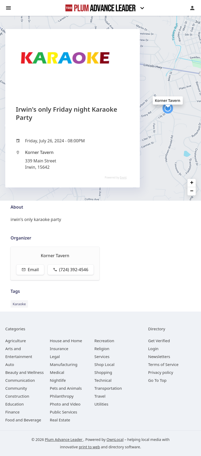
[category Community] (16, 388)
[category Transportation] (108, 388)
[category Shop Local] (104, 364)
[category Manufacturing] (64, 364)
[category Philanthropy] (62, 396)
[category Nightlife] (58, 380)
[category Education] (14, 404)
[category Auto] (9, 364)
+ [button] (192, 183)
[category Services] (101, 356)
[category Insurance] (59, 348)
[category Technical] (103, 380)
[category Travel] (100, 396)
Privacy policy (160, 372)
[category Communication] (20, 380)
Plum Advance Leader (64, 439)
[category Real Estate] (60, 419)
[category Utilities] (101, 404)
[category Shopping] (103, 372)
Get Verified (159, 340)
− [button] (192, 191)
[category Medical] (57, 372)
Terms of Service (163, 364)
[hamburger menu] (8, 7)
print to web (89, 446)
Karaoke (19, 304)
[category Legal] (55, 356)
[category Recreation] (104, 340)
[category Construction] (17, 396)
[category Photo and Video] (65, 404)
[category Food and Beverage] (23, 419)
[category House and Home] (66, 340)
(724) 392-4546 (70, 269)
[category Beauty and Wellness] (24, 372)
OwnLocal (115, 439)
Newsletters (159, 356)
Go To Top (157, 380)
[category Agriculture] (15, 340)
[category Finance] (12, 412)
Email (30, 269)
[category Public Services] (63, 412)
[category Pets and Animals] (66, 388)
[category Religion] (101, 348)
